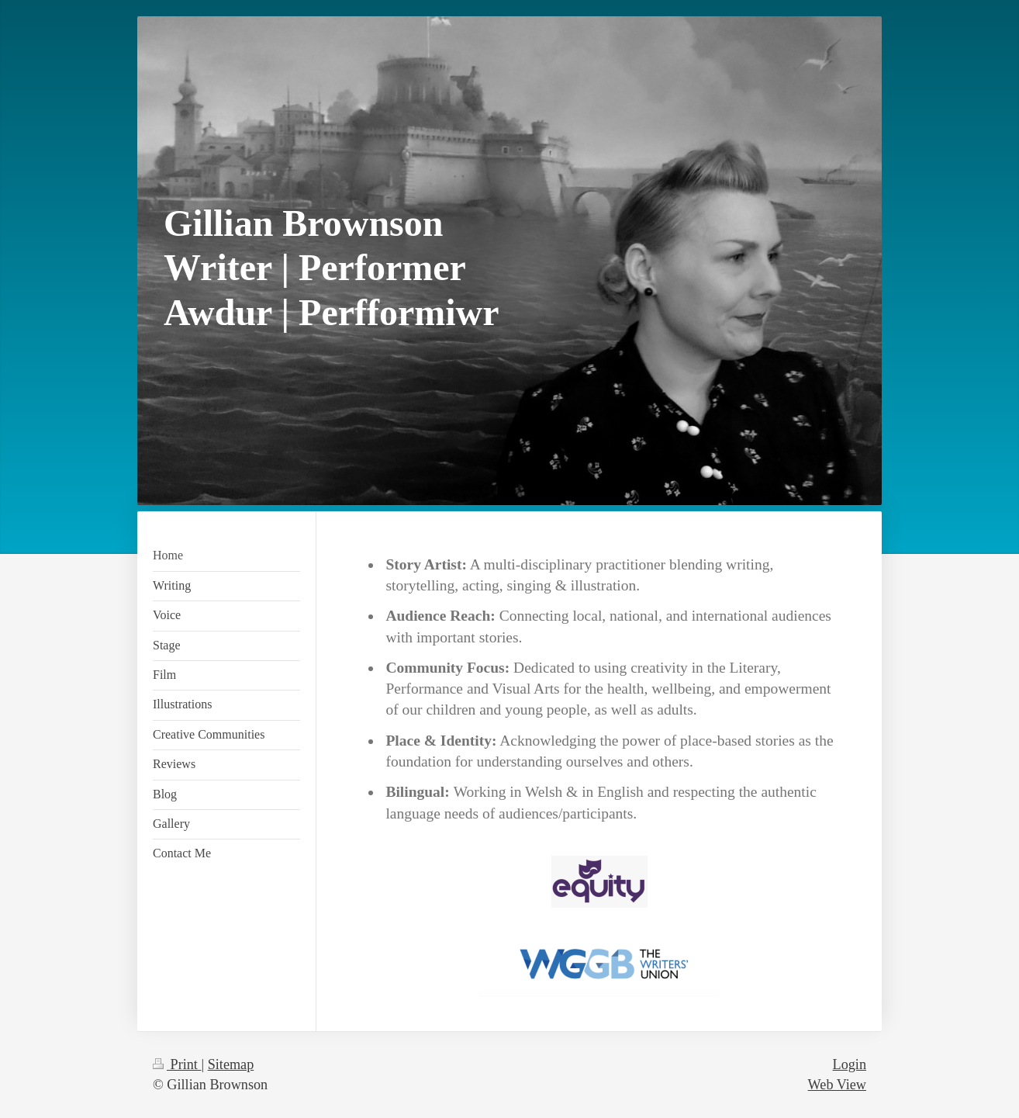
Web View (837, 1084)
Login (849, 1064)
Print (177, 1064)
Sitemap (231, 1064)
